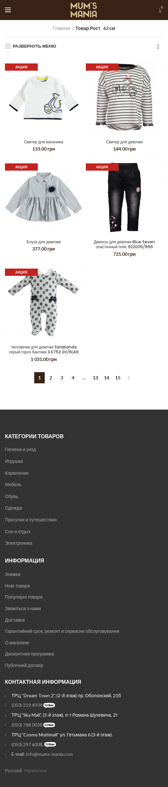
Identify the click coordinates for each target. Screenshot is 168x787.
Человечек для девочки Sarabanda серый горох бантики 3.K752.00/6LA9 (44, 350)
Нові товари (17, 585)
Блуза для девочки (44, 242)
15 (117, 377)
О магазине (17, 642)
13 (95, 377)
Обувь (11, 496)
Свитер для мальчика (43, 142)
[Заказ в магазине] (158, 47)
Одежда (13, 508)
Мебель (13, 484)
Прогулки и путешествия (31, 519)
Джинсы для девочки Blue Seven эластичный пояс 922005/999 (124, 244)
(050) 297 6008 (27, 744)
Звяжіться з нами (23, 608)
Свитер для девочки (124, 142)
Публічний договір (24, 665)
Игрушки (14, 461)
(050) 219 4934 (27, 705)
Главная (61, 28)
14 (106, 377)
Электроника (19, 543)
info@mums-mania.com (49, 754)
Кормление (17, 473)
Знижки (12, 574)
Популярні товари (23, 597)
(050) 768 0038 (27, 724)
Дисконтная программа (29, 653)
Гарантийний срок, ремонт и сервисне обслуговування (62, 631)
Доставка (15, 620)
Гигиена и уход (20, 449)
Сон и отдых (18, 531)
